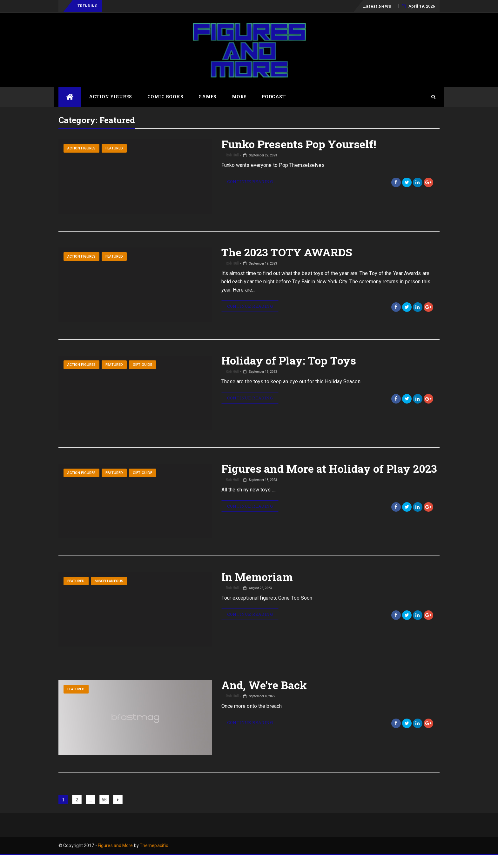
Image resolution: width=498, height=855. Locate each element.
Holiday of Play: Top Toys (288, 360)
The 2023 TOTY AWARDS (287, 252)
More (239, 97)
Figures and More (115, 845)
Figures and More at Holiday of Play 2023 (329, 468)
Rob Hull (232, 155)
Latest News (377, 6)
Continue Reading (250, 181)
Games (208, 97)
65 (105, 799)
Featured (114, 148)
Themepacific (154, 845)
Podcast (274, 97)
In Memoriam (257, 576)
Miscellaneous (109, 581)
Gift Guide (142, 365)
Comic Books (165, 97)
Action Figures (110, 97)
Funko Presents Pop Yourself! (298, 144)
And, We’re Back (264, 685)
